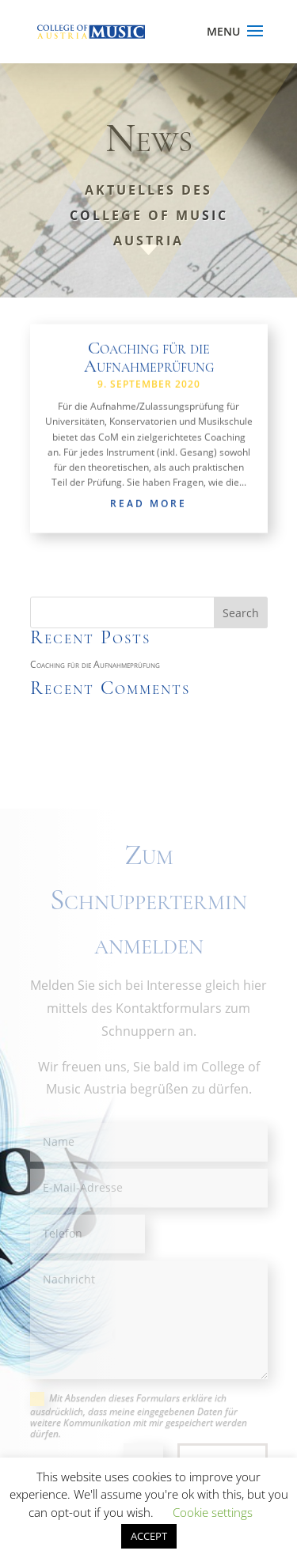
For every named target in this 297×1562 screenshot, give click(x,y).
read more (148, 505)
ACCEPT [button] (149, 1536)
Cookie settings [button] (213, 1512)
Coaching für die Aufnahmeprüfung (149, 358)
